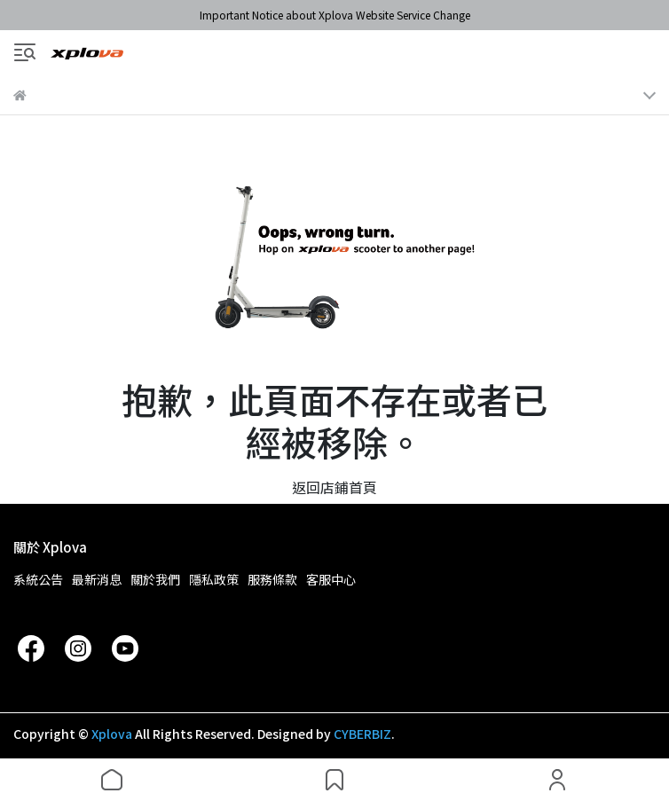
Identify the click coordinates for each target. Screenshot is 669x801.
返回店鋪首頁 (334, 487)
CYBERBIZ (362, 733)
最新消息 (97, 579)
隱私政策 (214, 579)
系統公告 (38, 579)
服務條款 (272, 579)
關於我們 (155, 579)
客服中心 (331, 579)
